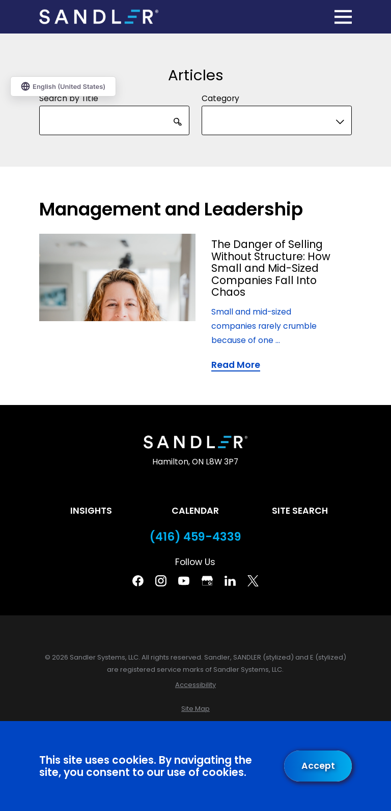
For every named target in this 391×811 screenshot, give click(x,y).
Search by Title (68, 97)
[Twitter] (253, 580)
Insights (91, 511)
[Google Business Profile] (207, 580)
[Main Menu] (343, 16)
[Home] (98, 17)
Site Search (300, 511)
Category (220, 97)
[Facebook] (138, 580)
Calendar (195, 511)
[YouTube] (183, 580)
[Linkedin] (230, 580)
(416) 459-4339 (195, 537)
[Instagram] (160, 580)
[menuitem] (195, 685)
